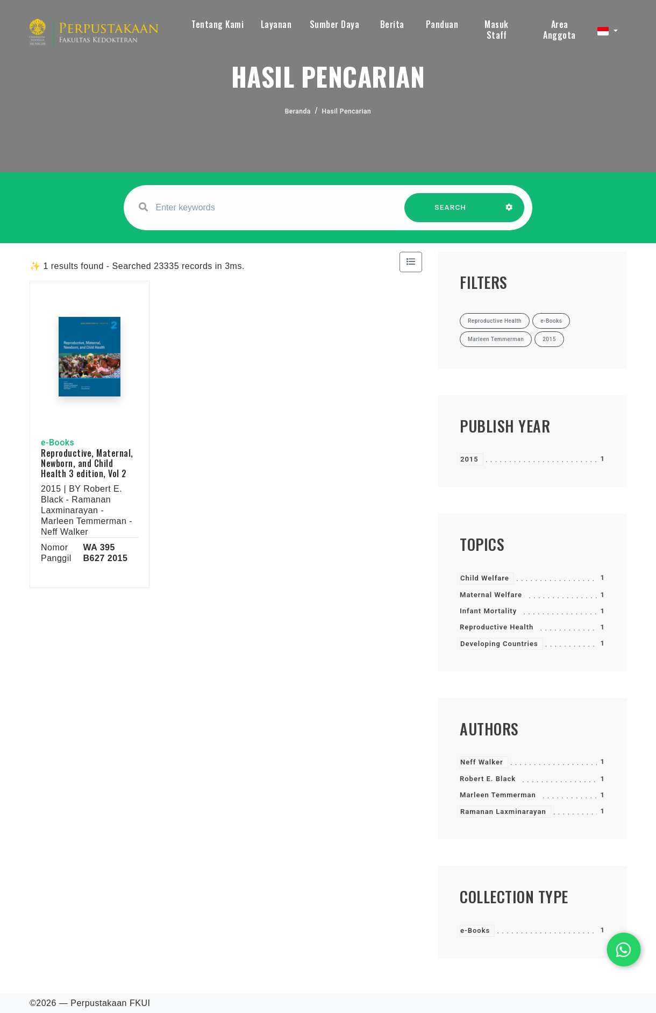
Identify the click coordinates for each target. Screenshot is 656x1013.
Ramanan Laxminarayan (503, 811)
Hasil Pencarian (347, 111)
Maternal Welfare (491, 595)
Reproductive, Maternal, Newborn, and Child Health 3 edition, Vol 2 (87, 463)
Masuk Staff (496, 29)
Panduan (442, 24)
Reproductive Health (496, 627)
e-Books (475, 930)
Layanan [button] (276, 24)
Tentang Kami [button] (217, 24)
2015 (469, 459)
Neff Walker (481, 762)
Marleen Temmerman (498, 795)
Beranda (298, 111)
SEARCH (450, 212)
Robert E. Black (488, 779)
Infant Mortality (488, 611)
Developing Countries (499, 644)
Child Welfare (484, 578)
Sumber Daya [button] (335, 24)
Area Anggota (559, 29)
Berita (392, 24)
